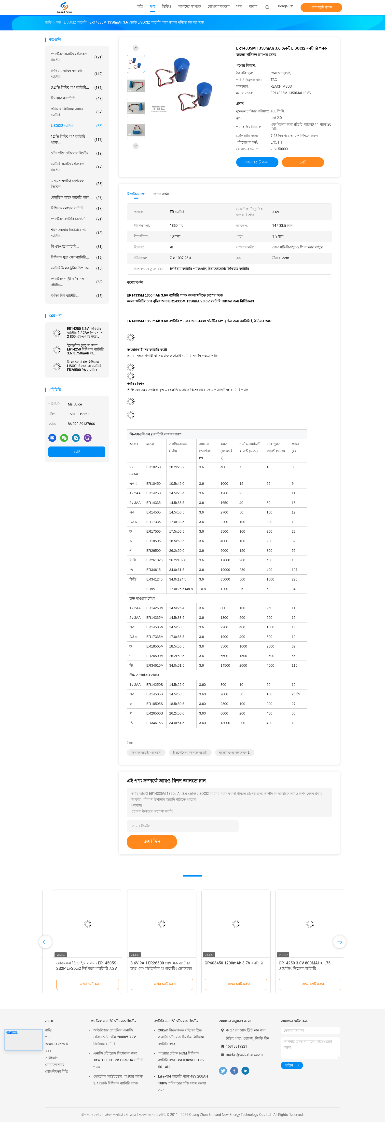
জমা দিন (151, 841)
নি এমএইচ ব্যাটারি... (77, 246)
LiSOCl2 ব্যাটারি (77, 125)
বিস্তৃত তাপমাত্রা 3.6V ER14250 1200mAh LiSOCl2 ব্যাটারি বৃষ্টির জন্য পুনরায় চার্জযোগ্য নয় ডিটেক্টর (302, 968)
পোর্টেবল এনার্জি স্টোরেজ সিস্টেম (113, 1021)
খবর (48, 1051)
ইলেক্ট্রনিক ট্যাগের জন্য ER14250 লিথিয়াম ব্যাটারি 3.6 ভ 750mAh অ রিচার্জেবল (85, 349)
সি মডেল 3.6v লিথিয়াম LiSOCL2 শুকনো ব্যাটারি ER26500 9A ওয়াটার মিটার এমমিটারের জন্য (84, 366)
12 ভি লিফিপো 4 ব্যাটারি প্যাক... (77, 139)
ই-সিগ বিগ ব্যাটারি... (77, 295)
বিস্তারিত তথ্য (136, 194)
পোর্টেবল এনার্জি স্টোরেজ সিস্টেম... (77, 57)
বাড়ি (48, 1030)
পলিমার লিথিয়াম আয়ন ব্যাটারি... (77, 112)
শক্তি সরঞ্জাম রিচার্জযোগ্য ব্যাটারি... (77, 233)
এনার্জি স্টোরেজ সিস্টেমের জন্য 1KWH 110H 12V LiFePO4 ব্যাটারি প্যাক (118, 1060)
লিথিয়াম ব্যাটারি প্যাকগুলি (146, 752)
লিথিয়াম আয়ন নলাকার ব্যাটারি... (77, 74)
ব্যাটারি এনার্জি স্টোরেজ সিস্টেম (176, 1021)
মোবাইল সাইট (54, 1065)
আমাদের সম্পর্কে (56, 1044)
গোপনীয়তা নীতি (56, 1071)
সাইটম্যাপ (51, 1058)
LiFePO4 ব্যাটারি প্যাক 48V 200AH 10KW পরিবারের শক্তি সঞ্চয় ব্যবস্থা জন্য (183, 1083)
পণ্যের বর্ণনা (160, 194)
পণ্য (48, 1037)
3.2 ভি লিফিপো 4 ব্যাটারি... (77, 87)
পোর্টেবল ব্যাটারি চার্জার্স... (77, 219)
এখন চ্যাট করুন (321, 7)
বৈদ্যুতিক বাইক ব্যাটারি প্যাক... (77, 197)
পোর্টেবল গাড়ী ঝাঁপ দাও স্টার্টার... (77, 282)
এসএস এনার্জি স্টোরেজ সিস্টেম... (77, 184)
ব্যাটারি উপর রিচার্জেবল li (234, 752)
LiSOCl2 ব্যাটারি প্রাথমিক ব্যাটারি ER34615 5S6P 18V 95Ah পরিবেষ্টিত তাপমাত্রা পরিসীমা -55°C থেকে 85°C (79, 968)
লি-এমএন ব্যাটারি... (77, 98)
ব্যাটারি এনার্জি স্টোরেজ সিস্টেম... (77, 167)
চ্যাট (77, 452)
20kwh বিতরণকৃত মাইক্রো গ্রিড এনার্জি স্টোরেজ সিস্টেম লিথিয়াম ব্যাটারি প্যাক (181, 1037)
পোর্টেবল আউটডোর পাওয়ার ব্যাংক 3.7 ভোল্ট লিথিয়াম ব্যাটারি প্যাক (118, 1079)
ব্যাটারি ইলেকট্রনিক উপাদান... (77, 268)
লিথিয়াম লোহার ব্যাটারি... (77, 208)
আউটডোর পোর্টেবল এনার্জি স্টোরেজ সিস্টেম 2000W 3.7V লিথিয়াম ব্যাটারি (114, 1037)
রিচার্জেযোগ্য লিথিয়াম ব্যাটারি (190, 752)
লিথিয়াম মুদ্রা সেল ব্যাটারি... (77, 257)
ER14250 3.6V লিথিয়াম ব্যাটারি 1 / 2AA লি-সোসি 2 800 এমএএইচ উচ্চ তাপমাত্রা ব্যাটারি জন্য (85, 332)
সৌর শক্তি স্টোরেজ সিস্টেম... (77, 153)
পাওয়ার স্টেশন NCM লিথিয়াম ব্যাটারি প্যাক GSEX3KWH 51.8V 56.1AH (181, 1060)
